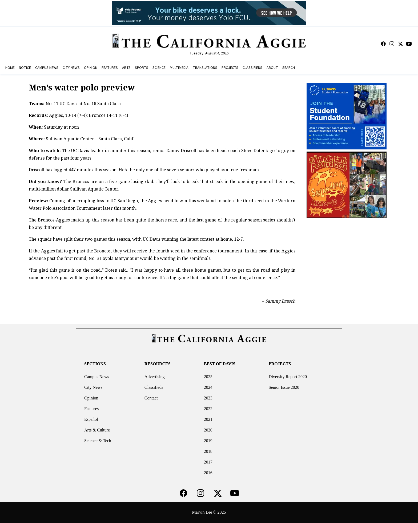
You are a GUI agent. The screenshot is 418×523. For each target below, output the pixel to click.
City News (93, 387)
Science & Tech (97, 440)
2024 (208, 387)
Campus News (96, 376)
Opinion (91, 398)
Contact (151, 398)
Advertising (154, 376)
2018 (208, 451)
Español (91, 419)
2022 (208, 408)
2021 (208, 419)
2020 (208, 430)
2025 (208, 376)
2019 (208, 440)
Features (91, 408)
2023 (208, 398)
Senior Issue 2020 (284, 387)
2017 (208, 462)
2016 (208, 472)
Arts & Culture (97, 430)
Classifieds (153, 387)
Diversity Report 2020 (288, 376)
